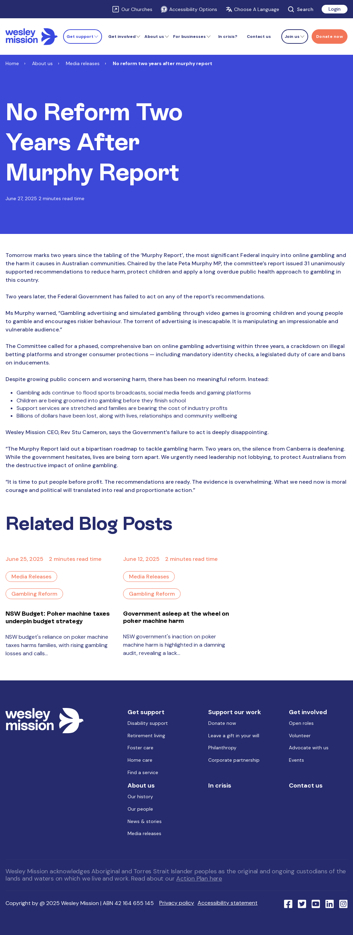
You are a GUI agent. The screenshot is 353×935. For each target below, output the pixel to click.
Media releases (83, 63)
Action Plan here (199, 878)
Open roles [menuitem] (301, 723)
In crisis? (227, 36)
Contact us (259, 36)
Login (335, 9)
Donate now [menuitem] (222, 723)
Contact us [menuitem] (306, 785)
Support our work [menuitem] (234, 712)
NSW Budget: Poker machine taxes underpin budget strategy (58, 617)
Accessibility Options (189, 9)
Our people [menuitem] (140, 809)
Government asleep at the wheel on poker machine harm (176, 617)
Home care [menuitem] (140, 760)
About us (42, 63)
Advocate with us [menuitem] (309, 747)
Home (12, 63)
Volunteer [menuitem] (300, 735)
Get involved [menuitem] (308, 712)
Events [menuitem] (296, 760)
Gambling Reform (34, 593)
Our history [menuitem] (140, 796)
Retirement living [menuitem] (146, 735)
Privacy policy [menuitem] (176, 902)
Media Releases (31, 576)
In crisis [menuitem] (219, 785)
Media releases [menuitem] (144, 833)
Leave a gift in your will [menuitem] (233, 735)
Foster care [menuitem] (140, 747)
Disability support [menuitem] (148, 723)
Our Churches (136, 9)
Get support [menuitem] (146, 712)
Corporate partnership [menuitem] (234, 760)
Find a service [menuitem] (143, 772)
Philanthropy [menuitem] (222, 747)
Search (300, 9)
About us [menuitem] (141, 785)
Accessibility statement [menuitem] (228, 902)
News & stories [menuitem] (145, 821)
